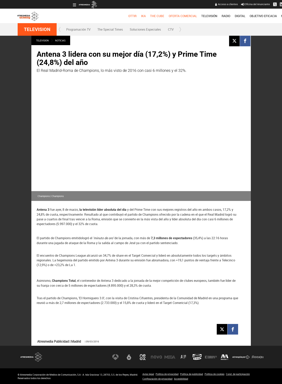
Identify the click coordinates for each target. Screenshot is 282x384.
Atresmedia (31, 357)
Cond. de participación (238, 374)
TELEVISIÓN (154, 16)
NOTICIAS (60, 40)
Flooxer (258, 357)
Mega (170, 357)
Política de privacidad (167, 374)
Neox (143, 357)
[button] (60, 29)
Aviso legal (148, 374)
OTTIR (77, 16)
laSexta (129, 357)
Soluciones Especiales (145, 29)
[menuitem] (77, 16)
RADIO (170, 16)
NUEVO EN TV (255, 16)
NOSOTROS (233, 16)
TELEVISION (37, 29)
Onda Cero (197, 357)
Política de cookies (214, 374)
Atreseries (184, 357)
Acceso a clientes (172, 4)
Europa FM (211, 357)
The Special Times (110, 29)
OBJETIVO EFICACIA (208, 16)
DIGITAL (184, 16)
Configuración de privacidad (157, 378)
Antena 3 (115, 357)
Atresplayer (241, 357)
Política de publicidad (191, 374)
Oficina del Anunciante (200, 4)
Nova (156, 357)
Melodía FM (224, 357)
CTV (171, 29)
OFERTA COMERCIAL (127, 16)
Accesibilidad (181, 378)
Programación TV (78, 29)
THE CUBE (102, 16)
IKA (88, 16)
